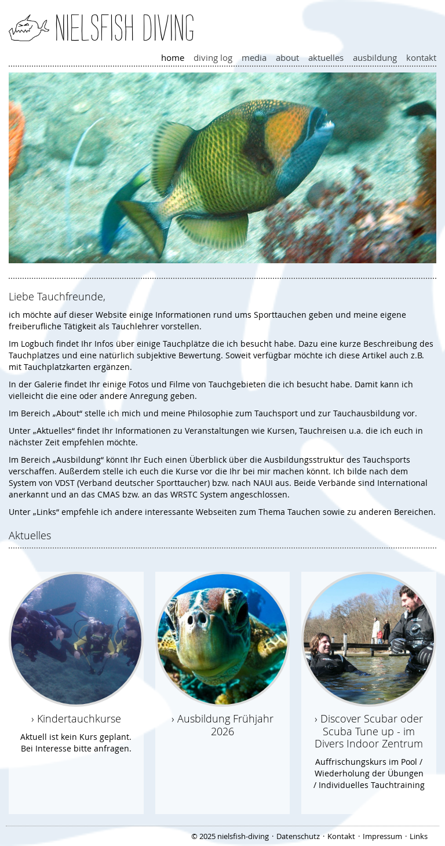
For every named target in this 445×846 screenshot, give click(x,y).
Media (254, 57)
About (287, 57)
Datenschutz (298, 836)
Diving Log (213, 57)
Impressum (382, 836)
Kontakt (421, 57)
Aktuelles (326, 57)
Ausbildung (375, 57)
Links (419, 836)
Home (172, 57)
